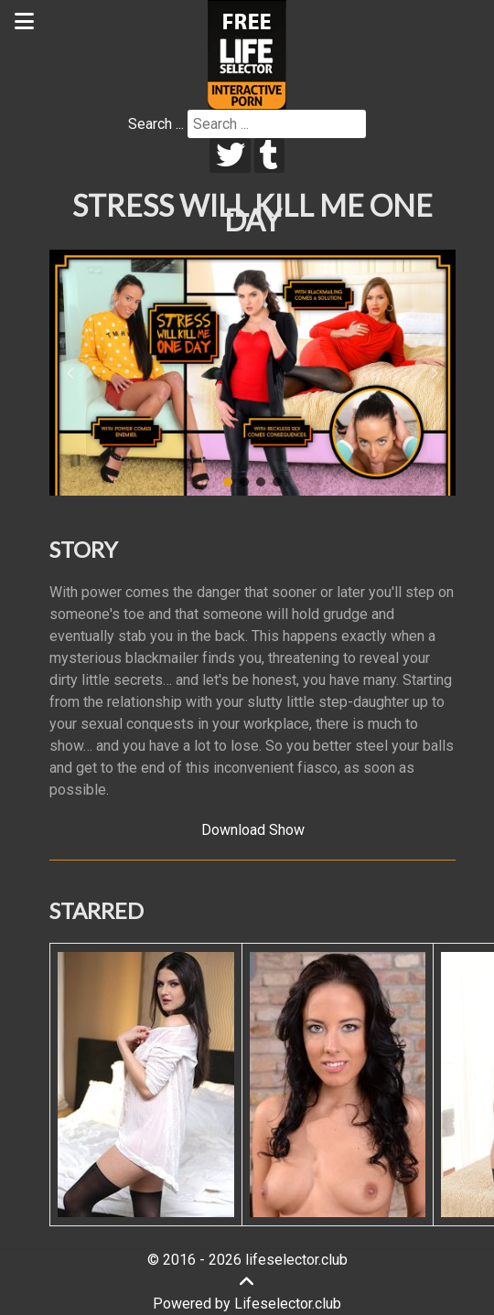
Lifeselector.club (287, 1303)
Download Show (253, 830)
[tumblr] (269, 155)
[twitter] (230, 155)
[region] (252, 373)
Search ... (156, 124)
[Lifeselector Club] (247, 53)
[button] (70, 373)
